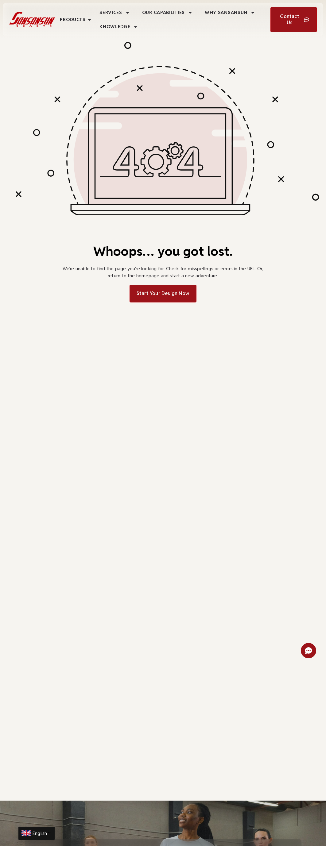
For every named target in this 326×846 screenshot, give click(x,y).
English (42, 833)
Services (114, 12)
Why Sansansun (230, 12)
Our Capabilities (167, 12)
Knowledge (118, 26)
